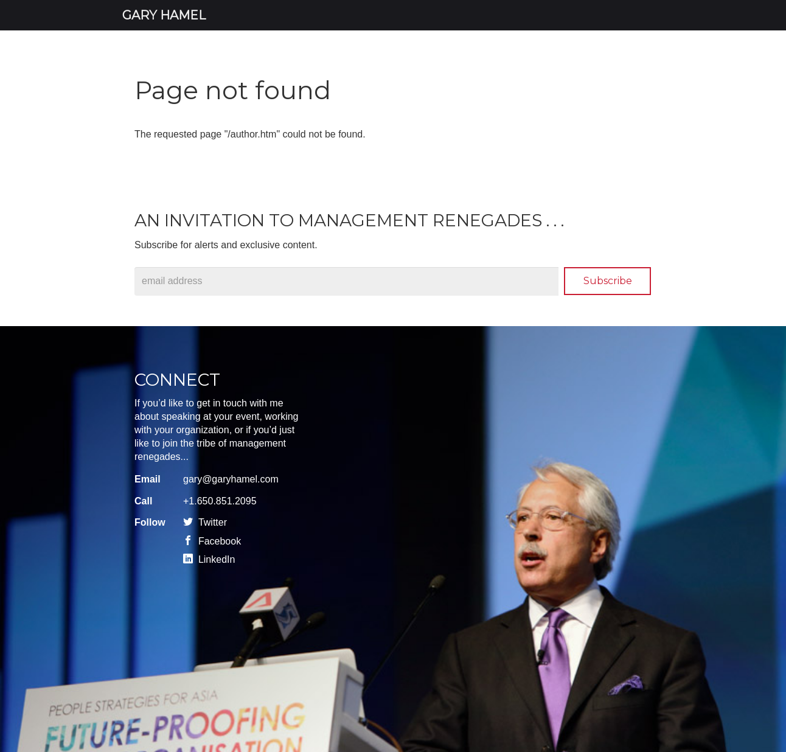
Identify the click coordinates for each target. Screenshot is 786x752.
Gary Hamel (164, 15)
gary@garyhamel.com (231, 479)
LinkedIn (209, 559)
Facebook (212, 541)
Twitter (205, 522)
